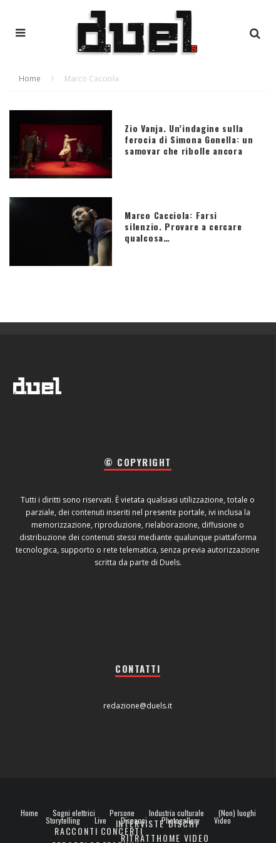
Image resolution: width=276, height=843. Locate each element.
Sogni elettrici (74, 813)
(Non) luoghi (237, 813)
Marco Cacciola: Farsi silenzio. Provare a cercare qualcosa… (183, 226)
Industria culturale (176, 813)
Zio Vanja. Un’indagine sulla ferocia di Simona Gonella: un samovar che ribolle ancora (189, 139)
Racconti (76, 830)
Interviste (140, 823)
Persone (122, 813)
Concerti (122, 830)
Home (29, 813)
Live (100, 820)
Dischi (183, 823)
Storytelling (63, 820)
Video (222, 820)
